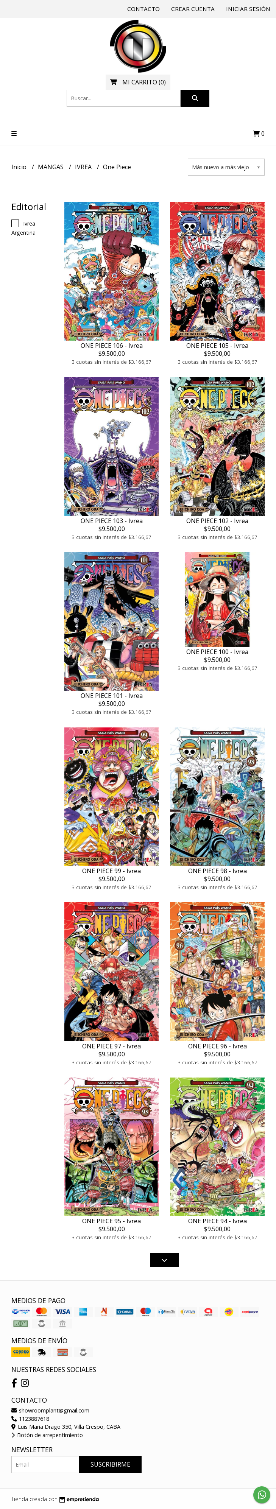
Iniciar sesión (248, 8)
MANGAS (51, 167)
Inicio (19, 167)
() (138, 82)
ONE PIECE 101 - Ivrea (112, 695)
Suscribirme (110, 1464)
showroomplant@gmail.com (50, 1410)
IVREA (84, 167)
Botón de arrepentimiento (47, 1435)
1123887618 (30, 1418)
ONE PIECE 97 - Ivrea (111, 1046)
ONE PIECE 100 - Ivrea (217, 652)
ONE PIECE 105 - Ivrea (217, 345)
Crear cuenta (193, 8)
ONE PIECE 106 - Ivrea (112, 345)
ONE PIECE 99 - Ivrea (111, 871)
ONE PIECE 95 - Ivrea (111, 1221)
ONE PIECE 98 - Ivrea (217, 871)
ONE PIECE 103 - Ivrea (112, 521)
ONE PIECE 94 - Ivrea (217, 1221)
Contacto (143, 8)
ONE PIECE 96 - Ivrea (217, 1046)
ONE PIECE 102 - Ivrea (217, 521)
